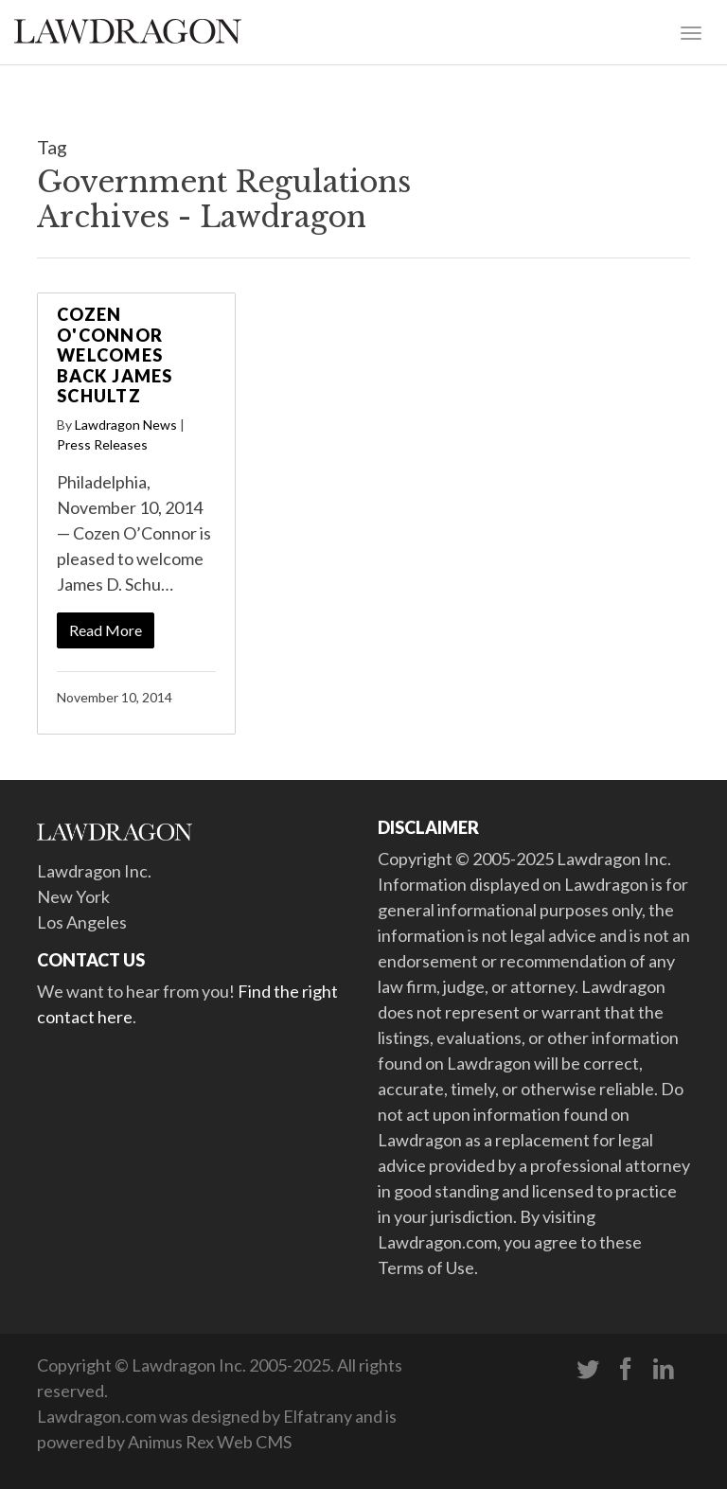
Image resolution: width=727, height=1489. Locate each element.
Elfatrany (317, 1416)
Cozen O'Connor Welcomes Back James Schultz (115, 355)
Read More (105, 630)
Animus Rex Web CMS (210, 1441)
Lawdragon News (126, 425)
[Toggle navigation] (691, 31)
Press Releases (102, 444)
